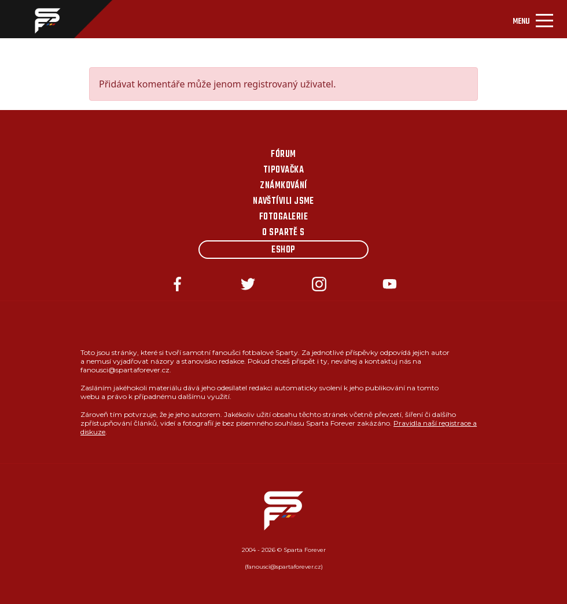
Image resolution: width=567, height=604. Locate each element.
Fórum (283, 154)
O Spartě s (283, 232)
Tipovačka (283, 170)
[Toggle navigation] (533, 19)
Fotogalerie (283, 217)
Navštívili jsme (283, 201)
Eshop (283, 250)
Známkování (283, 185)
